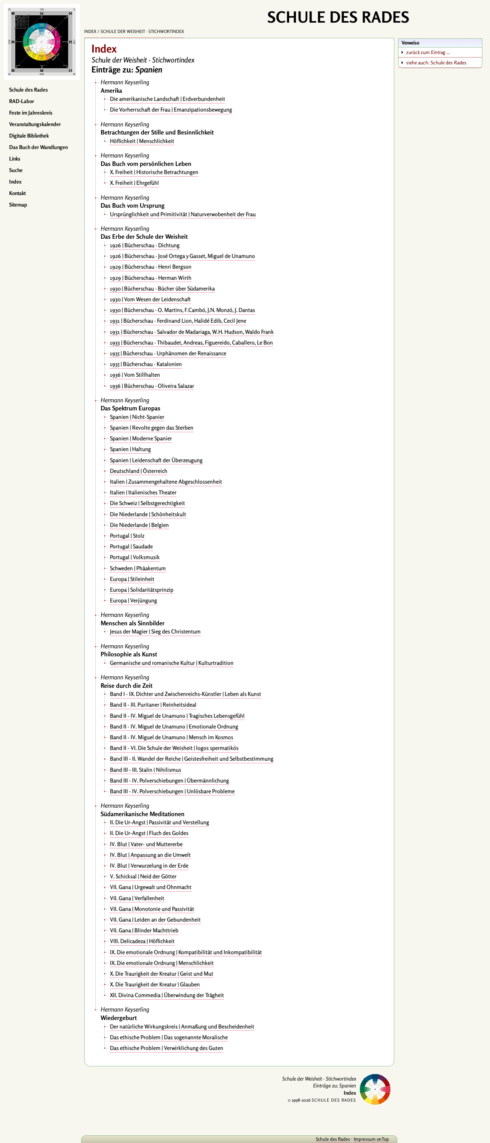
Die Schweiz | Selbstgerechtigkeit (147, 503)
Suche (16, 170)
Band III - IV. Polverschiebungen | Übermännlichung (169, 780)
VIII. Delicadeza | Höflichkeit (142, 941)
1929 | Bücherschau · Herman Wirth (150, 277)
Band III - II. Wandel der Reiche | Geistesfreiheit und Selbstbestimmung (191, 758)
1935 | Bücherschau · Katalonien (146, 364)
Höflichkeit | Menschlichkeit (142, 141)
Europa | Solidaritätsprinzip (141, 589)
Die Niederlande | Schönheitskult (148, 514)
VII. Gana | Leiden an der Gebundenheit (155, 919)
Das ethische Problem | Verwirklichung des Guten (166, 1048)
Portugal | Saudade (131, 546)
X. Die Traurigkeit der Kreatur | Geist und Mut (161, 973)
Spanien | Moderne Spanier (141, 438)
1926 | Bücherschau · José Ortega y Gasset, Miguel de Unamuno (182, 256)
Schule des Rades (28, 90)
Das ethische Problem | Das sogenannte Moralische (169, 1037)
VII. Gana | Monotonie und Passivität (152, 908)
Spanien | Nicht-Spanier (137, 416)
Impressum (365, 1139)
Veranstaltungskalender (35, 124)
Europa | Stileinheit (132, 579)
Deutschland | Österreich (138, 470)
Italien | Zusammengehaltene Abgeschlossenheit (166, 481)
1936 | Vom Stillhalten (135, 374)
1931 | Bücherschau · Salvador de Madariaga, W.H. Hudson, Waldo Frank (192, 331)
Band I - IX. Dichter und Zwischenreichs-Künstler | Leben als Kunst (185, 693)
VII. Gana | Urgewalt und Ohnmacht (150, 887)
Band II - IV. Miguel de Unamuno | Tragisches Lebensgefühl (177, 715)
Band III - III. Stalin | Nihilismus (145, 769)
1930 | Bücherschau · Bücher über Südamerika (162, 288)
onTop (383, 1139)
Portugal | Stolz (127, 535)
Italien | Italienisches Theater (143, 492)
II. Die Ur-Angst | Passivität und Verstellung (159, 822)
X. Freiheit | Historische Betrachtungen (154, 172)
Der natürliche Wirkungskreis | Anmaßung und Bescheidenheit (182, 1026)
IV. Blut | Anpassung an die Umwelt (150, 854)
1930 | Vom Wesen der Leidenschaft (150, 299)
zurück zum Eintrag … (428, 52)
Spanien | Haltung (130, 449)
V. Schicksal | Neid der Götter (143, 876)
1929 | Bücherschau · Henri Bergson (150, 266)
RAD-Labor (21, 101)
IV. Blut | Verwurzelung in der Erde (149, 865)
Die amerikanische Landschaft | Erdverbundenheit (167, 98)
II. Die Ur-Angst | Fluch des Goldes (149, 833)
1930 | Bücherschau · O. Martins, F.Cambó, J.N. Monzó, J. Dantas (182, 310)
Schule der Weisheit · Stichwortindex (142, 31)
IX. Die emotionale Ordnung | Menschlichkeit (162, 962)
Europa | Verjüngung (133, 600)
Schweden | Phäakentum (138, 568)
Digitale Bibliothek (29, 136)
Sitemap (18, 205)
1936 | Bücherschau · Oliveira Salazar (152, 385)
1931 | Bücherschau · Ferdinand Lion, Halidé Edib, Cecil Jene (178, 320)
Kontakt (17, 193)
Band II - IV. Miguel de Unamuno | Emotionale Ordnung (174, 726)
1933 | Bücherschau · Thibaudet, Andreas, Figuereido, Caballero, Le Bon (191, 342)
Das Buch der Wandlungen (38, 147)
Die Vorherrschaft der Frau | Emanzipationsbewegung (171, 109)
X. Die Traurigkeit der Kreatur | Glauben (155, 984)
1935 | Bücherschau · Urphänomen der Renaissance (168, 353)
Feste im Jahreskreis (30, 113)
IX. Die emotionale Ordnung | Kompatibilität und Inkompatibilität (186, 952)
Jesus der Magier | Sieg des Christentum (155, 631)
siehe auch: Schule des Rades (436, 62)
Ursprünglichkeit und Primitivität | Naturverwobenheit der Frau (183, 214)
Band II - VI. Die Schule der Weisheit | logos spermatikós (174, 748)
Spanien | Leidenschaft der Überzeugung (156, 460)
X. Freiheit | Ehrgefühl (134, 182)
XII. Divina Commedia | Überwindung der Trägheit (167, 995)
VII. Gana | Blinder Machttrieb (144, 930)
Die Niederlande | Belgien (139, 524)
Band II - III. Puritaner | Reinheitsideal (153, 704)
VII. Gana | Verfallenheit (137, 898)
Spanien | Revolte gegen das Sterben (151, 427)
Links (14, 159)
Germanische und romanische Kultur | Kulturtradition (172, 662)
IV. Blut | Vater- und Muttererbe (146, 844)
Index (15, 182)
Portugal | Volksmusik (135, 557)
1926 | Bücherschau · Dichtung (145, 245)
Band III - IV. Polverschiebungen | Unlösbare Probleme (172, 791)
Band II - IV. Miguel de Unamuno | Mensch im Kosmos (171, 737)
